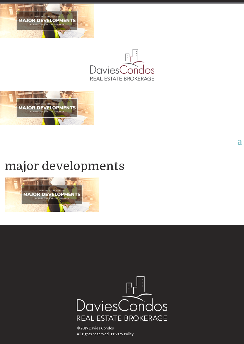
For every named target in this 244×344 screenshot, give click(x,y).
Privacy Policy (122, 334)
